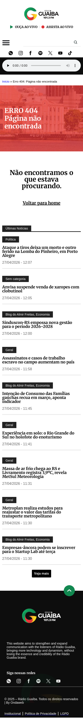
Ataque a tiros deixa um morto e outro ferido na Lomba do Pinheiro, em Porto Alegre (40, 251)
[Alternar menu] (6, 43)
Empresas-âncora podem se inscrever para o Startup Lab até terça (38, 549)
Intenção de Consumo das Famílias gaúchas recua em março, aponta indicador (36, 397)
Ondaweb (17, 702)
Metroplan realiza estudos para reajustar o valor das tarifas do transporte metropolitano (32, 512)
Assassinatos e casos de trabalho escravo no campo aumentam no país (38, 360)
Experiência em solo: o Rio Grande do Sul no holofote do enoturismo (38, 435)
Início (6, 81)
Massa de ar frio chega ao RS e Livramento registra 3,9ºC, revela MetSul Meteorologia (34, 472)
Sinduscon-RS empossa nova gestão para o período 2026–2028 (37, 324)
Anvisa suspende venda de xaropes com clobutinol (40, 288)
